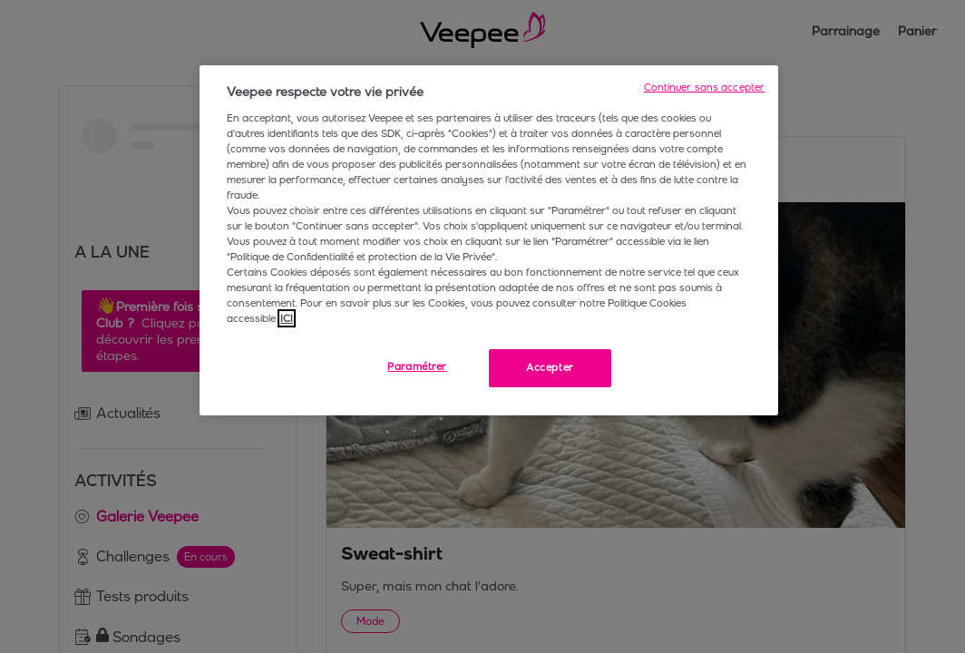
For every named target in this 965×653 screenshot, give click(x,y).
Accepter (550, 367)
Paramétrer (417, 366)
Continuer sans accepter (704, 87)
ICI (286, 318)
